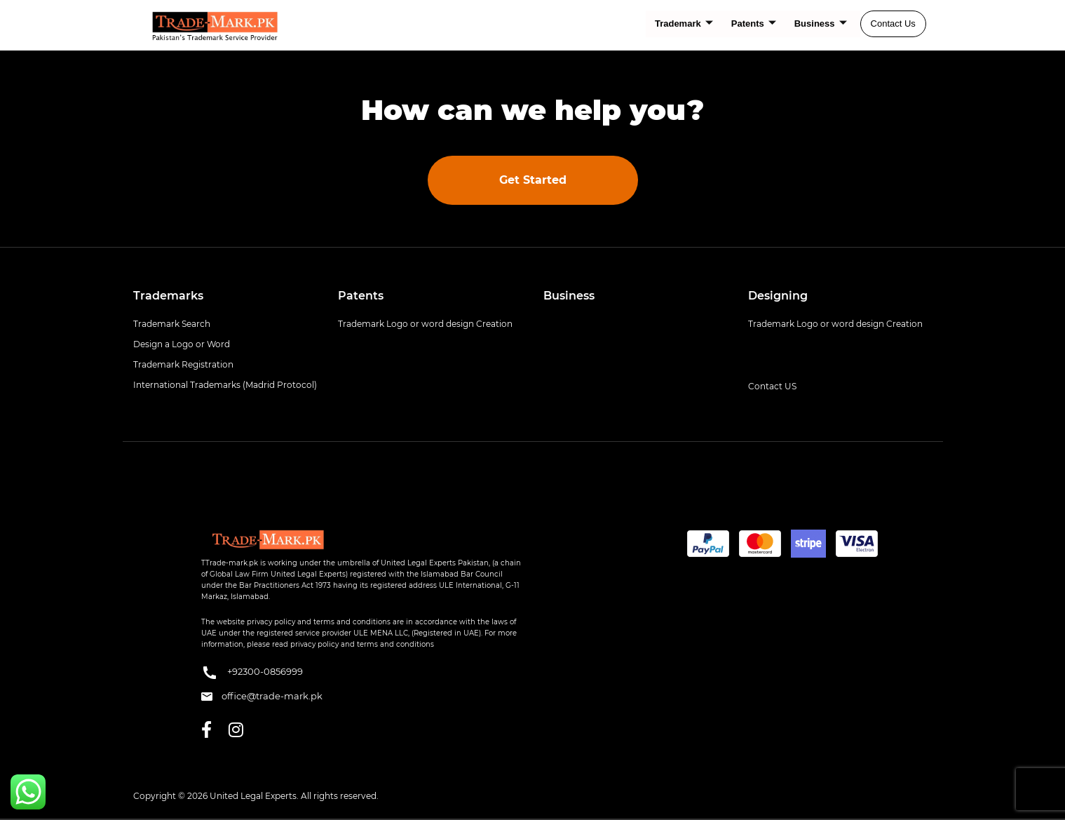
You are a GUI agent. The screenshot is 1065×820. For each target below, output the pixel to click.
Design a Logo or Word (181, 344)
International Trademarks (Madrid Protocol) (225, 384)
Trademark (684, 23)
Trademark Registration (183, 364)
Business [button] (569, 295)
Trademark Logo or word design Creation (425, 323)
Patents (753, 23)
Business (820, 23)
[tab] (225, 296)
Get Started (533, 180)
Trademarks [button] (168, 295)
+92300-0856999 (252, 672)
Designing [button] (778, 295)
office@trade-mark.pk (262, 695)
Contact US (772, 386)
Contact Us (893, 23)
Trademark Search (171, 323)
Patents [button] (361, 295)
